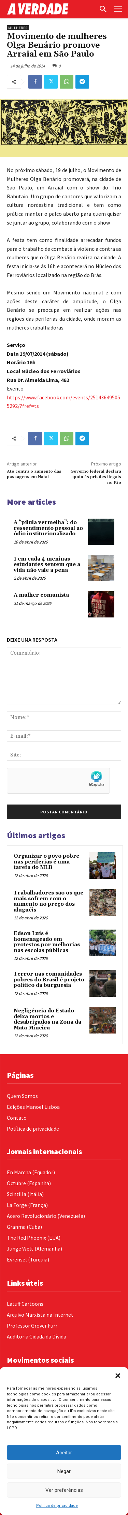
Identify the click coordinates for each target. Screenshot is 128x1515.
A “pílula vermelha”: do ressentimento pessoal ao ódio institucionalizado (48, 528)
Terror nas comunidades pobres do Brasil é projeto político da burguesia (49, 980)
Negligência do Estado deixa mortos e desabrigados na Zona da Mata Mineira (47, 1019)
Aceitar (64, 1453)
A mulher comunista (41, 595)
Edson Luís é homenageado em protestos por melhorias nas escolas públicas (47, 942)
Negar (64, 1471)
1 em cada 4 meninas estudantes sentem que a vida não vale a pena (47, 564)
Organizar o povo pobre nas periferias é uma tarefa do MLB (46, 862)
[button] (117, 1375)
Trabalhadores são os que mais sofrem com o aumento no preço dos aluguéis (48, 901)
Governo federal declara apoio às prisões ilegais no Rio (95, 477)
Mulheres (18, 27)
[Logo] (51, 9)
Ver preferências (64, 1490)
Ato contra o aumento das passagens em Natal (34, 474)
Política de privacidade (57, 1505)
